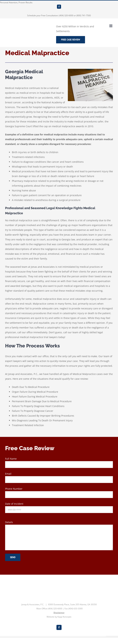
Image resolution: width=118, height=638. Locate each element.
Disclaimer (59, 612)
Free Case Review (70, 39)
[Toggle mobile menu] (111, 26)
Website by (52, 616)
